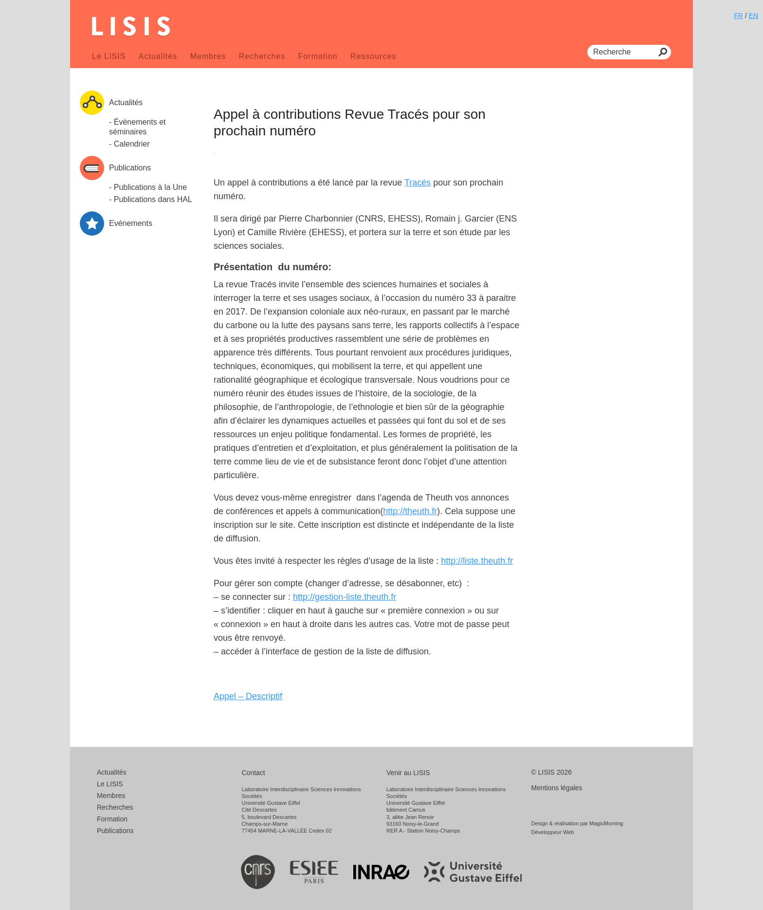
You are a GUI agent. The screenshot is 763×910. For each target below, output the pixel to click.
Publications (115, 831)
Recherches (262, 56)
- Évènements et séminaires (137, 127)
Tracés (417, 182)
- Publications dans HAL (150, 199)
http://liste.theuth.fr (477, 561)
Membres (208, 56)
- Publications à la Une (148, 187)
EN (753, 15)
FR (738, 15)
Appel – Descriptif (248, 696)
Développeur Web (552, 832)
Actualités (158, 56)
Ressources (373, 56)
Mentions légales (556, 788)
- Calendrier (129, 144)
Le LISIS (109, 56)
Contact (253, 773)
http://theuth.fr (410, 511)
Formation (318, 56)
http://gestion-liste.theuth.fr (344, 597)
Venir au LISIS (408, 773)
